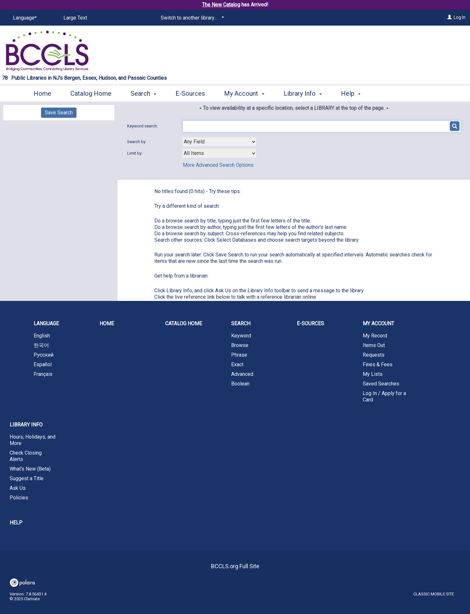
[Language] (24, 18)
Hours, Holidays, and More (32, 440)
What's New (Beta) (30, 469)
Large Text (75, 18)
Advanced (242, 374)
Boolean (240, 384)
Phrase (239, 355)
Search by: (137, 141)
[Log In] (449, 17)
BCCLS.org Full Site (235, 566)
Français (43, 374)
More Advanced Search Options (218, 165)
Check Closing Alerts (26, 456)
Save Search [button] (59, 112)
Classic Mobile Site (433, 594)
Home (42, 93)
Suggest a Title (27, 478)
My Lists (373, 374)
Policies (19, 498)
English (42, 336)
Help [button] (351, 93)
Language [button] (46, 323)
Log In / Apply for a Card (384, 396)
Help (16, 523)
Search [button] (143, 93)
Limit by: (135, 153)
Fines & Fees (378, 364)
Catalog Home (90, 93)
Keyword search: (143, 126)
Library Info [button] (303, 93)
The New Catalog (221, 5)
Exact (237, 364)
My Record (375, 336)
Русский (43, 355)
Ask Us (18, 488)
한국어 (41, 345)
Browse (239, 345)
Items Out (374, 345)
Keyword (241, 336)
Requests (374, 355)
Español (43, 364)
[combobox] (219, 141)
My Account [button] (244, 93)
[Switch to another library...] (191, 18)
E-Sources (190, 93)
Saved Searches (381, 384)
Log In (460, 17)
